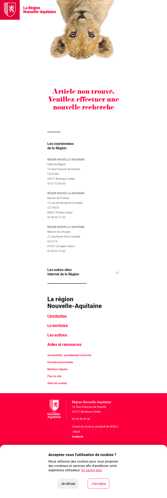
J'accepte (100, 483)
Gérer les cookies (57, 383)
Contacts (77, 436)
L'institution (57, 316)
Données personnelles (60, 362)
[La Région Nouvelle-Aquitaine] (10, 10)
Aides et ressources (64, 344)
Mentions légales (57, 369)
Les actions (57, 335)
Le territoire (57, 325)
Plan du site (54, 376)
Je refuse (69, 483)
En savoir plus (91, 470)
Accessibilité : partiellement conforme (69, 355)
